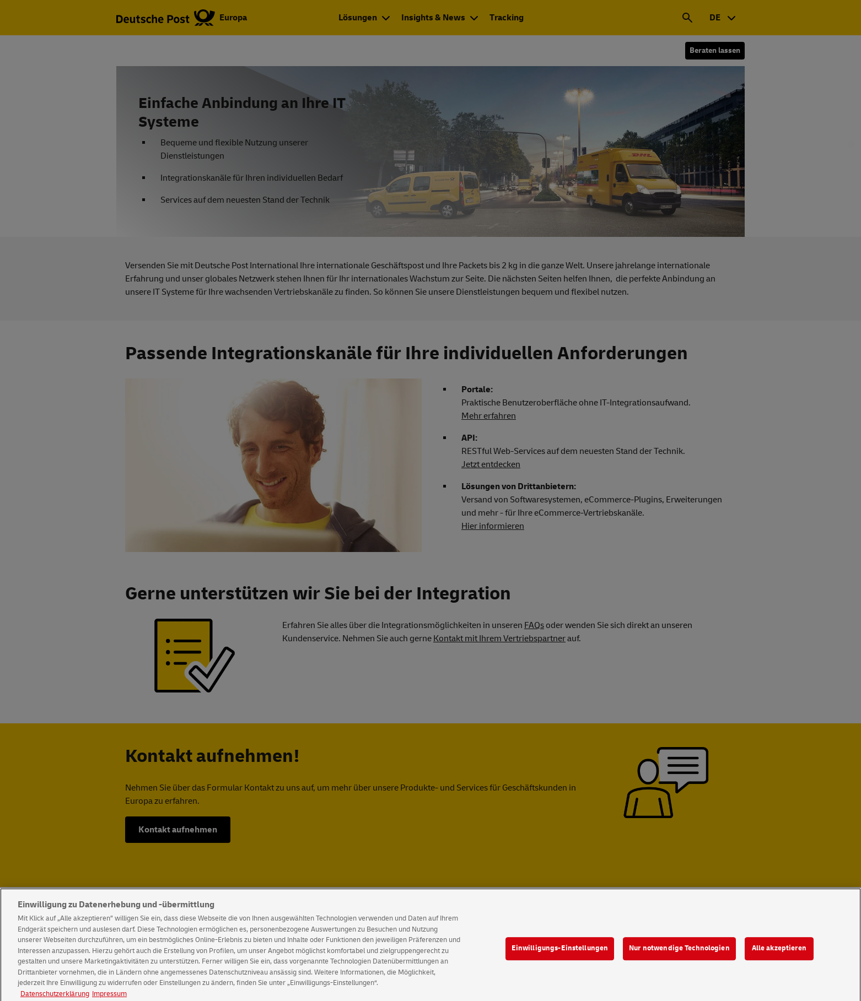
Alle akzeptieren (779, 958)
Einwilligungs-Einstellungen (560, 958)
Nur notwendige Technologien (679, 958)
